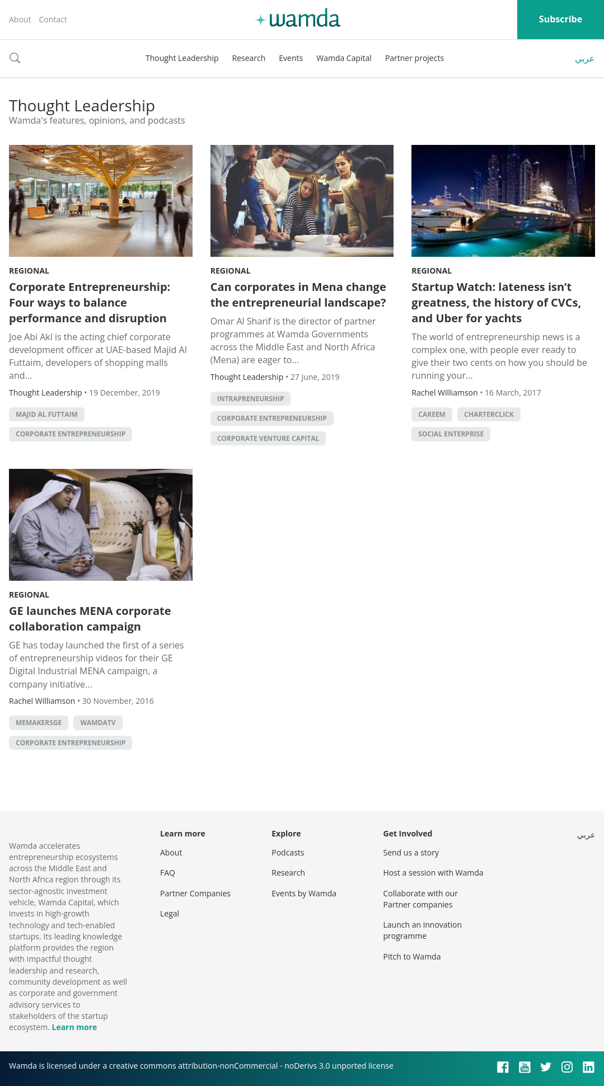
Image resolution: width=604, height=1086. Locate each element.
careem (432, 414)
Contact (53, 19)
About (20, 19)
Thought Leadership (182, 58)
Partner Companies (195, 893)
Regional (29, 270)
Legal (169, 913)
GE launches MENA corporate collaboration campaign (90, 618)
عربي (585, 58)
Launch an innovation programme (422, 930)
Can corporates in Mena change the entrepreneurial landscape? (298, 294)
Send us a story (411, 852)
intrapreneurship (250, 398)
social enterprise (451, 434)
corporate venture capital (268, 438)
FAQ (167, 872)
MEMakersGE (39, 722)
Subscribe (560, 19)
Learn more (74, 1027)
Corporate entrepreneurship (70, 434)
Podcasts (287, 852)
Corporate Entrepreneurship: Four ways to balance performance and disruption (89, 302)
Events (291, 58)
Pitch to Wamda (412, 956)
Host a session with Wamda (433, 872)
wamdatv (97, 722)
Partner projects (414, 58)
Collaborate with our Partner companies (420, 899)
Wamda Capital (344, 58)
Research (249, 58)
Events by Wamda (303, 893)
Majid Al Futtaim (47, 414)
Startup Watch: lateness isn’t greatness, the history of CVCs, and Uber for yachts (496, 302)
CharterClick (489, 414)
